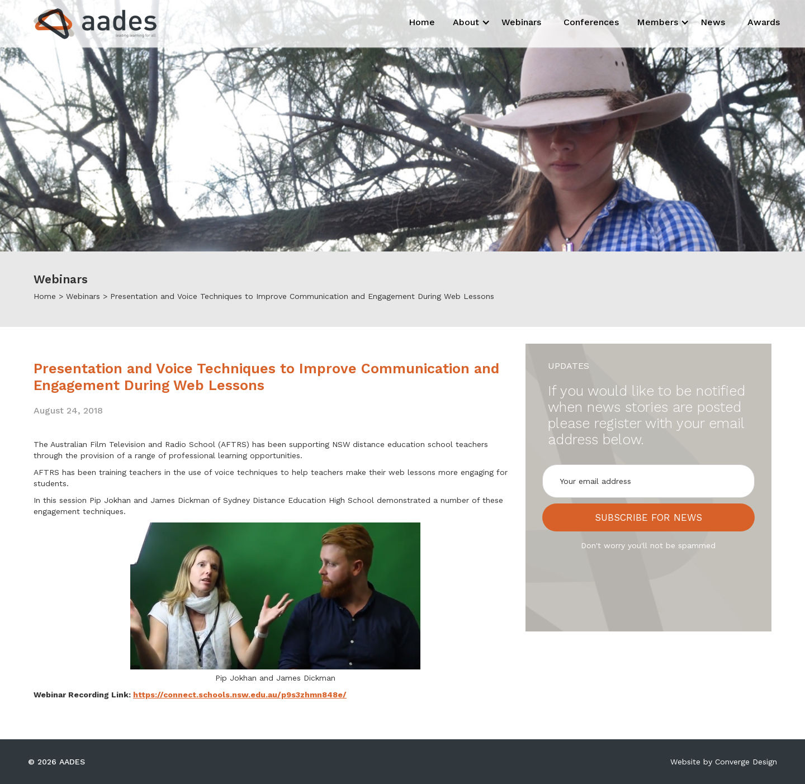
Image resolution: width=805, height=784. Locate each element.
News (712, 22)
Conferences (591, 22)
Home (422, 22)
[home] (85, 23)
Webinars (521, 22)
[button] (468, 22)
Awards (763, 22)
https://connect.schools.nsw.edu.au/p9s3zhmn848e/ (240, 694)
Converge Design (746, 761)
